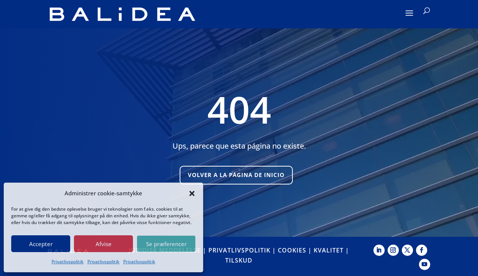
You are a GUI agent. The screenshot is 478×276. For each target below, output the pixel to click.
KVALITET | (331, 250)
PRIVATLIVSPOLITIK (239, 250)
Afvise (104, 244)
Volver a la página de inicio (236, 175)
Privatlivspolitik (68, 261)
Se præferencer (166, 244)
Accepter (41, 244)
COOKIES (292, 250)
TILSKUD (238, 260)
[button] (192, 193)
